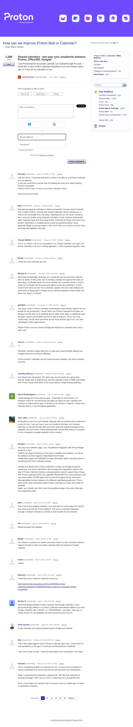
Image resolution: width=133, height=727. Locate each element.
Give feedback (106, 91)
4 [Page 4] (56, 698)
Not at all (26, 94)
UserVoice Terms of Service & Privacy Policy (66, 720)
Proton (102, 126)
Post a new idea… (101, 61)
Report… (63, 77)
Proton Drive (104, 105)
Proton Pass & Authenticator (110, 115)
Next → (72, 698)
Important (41, 94)
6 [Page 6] (64, 698)
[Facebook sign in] (29, 124)
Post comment (77, 161)
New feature (99, 74)
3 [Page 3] (51, 698)
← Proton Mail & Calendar (13, 47)
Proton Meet (104, 112)
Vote (9, 64)
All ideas (97, 65)
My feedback (99, 68)
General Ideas (105, 98)
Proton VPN (104, 120)
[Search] (124, 85)
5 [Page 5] (60, 698)
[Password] (42, 144)
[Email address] (42, 137)
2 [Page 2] (47, 698)
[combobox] (108, 85)
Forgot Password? (26, 150)
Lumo (101, 102)
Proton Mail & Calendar (104, 55)
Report (59, 174)
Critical (58, 94)
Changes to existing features (105, 71)
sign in (115, 43)
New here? (42, 155)
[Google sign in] (54, 124)
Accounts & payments (108, 95)
